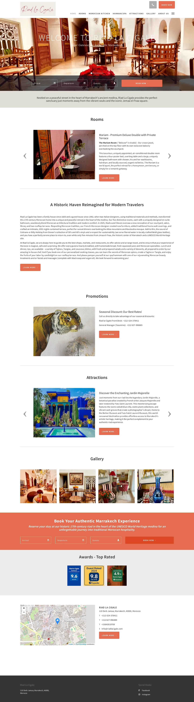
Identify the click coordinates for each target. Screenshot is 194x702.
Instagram (144, 694)
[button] (173, 13)
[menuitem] (73, 13)
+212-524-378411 (109, 615)
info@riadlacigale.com (112, 628)
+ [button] (24, 608)
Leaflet (71, 644)
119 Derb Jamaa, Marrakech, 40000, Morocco (120, 611)
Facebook (144, 690)
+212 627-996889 (109, 620)
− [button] (24, 612)
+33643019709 (108, 624)
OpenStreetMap (81, 644)
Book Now (141, 83)
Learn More (108, 178)
